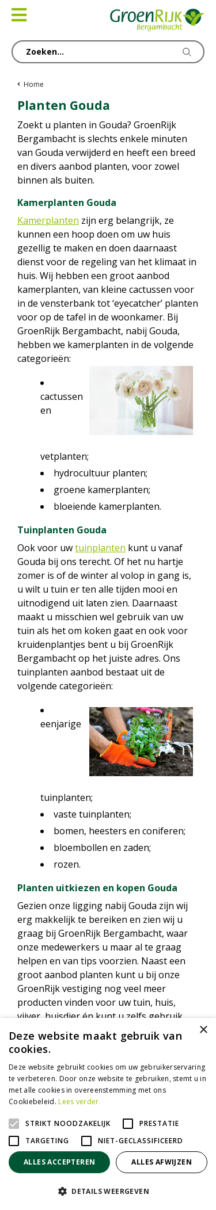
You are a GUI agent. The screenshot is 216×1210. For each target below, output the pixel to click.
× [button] (203, 1030)
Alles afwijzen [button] (161, 1162)
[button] (108, 1191)
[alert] (108, 1114)
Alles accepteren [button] (59, 1162)
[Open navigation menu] (19, 14)
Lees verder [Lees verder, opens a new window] (78, 1101)
